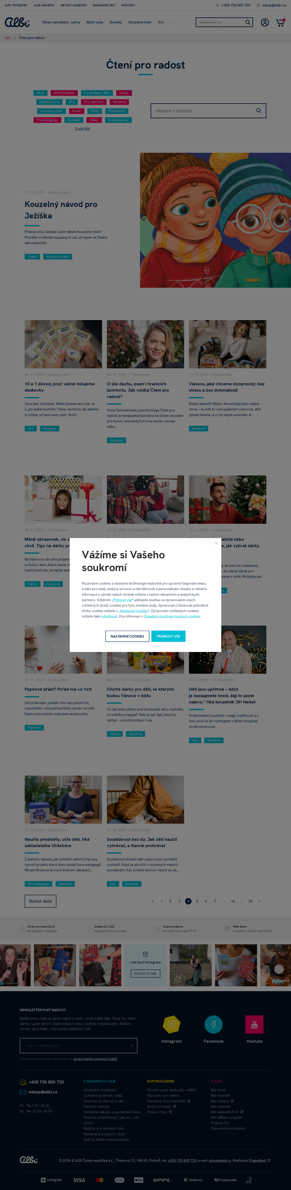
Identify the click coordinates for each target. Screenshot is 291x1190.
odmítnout (109, 616)
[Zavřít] (216, 543)
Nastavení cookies (134, 611)
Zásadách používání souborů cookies (172, 616)
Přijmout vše (122, 600)
